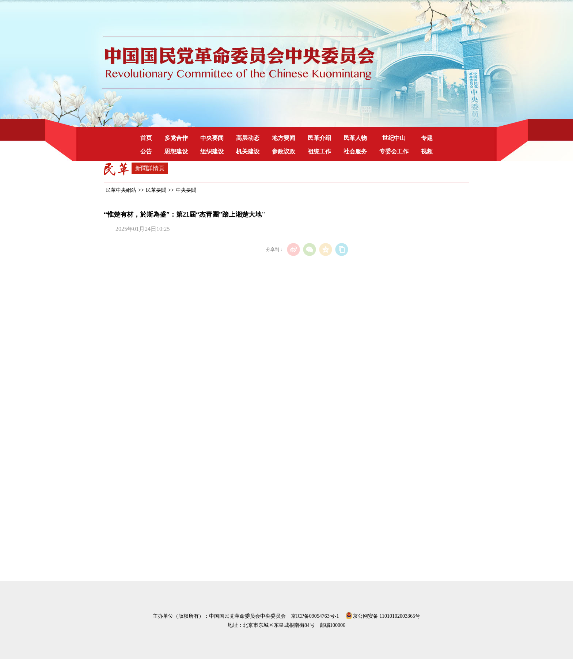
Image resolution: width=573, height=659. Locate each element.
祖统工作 (319, 151)
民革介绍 (319, 138)
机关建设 (247, 151)
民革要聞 (156, 190)
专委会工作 (394, 151)
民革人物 (355, 138)
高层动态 (247, 138)
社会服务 (355, 151)
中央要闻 (212, 138)
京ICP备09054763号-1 (315, 616)
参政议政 (283, 151)
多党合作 (176, 138)
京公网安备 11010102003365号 (382, 615)
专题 (427, 138)
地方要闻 (283, 138)
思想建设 (176, 151)
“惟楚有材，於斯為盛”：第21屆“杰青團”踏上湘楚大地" (184, 214)
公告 (146, 151)
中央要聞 (186, 190)
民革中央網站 (121, 190)
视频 (427, 151)
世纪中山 (394, 138)
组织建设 (212, 151)
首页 (146, 138)
